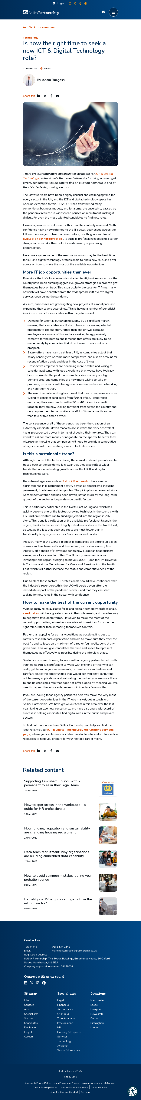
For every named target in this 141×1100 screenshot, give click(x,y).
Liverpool (95, 1009)
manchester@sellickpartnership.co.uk (74, 950)
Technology (30, 37)
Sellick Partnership (76, 481)
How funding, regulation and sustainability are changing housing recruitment (57, 830)
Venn (74, 1076)
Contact (29, 1005)
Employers (30, 1027)
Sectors (28, 1018)
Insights (28, 1032)
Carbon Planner (99, 1087)
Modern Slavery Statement (74, 1087)
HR (59, 1027)
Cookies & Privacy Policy (38, 1083)
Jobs (26, 1000)
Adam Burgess (53, 80)
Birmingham (97, 1023)
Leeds (94, 1005)
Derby (94, 1018)
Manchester (97, 1000)
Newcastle (96, 1014)
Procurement (65, 1023)
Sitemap (85, 1092)
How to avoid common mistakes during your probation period (58, 878)
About (27, 1009)
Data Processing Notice (66, 1083)
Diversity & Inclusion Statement (98, 1083)
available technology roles (42, 239)
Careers (29, 1036)
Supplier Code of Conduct (64, 1092)
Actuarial (62, 1045)
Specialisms (31, 1014)
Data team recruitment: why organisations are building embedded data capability (56, 854)
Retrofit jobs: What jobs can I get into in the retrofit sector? (58, 901)
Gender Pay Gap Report (45, 1087)
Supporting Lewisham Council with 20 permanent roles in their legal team (53, 783)
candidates (31, 613)
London (94, 1027)
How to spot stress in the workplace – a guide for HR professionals (55, 807)
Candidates (31, 1023)
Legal (60, 1000)
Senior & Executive (68, 1050)
